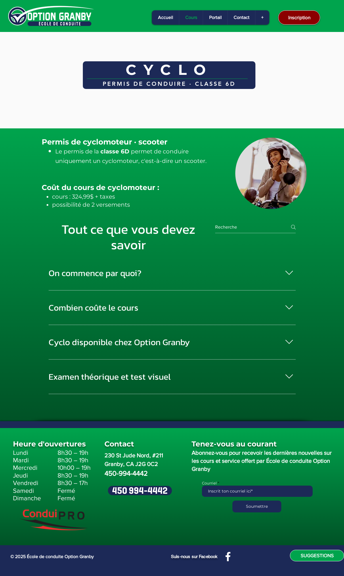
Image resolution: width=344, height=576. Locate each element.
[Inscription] (299, 17)
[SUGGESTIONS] (317, 555)
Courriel (209, 483)
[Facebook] (228, 556)
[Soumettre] (256, 506)
